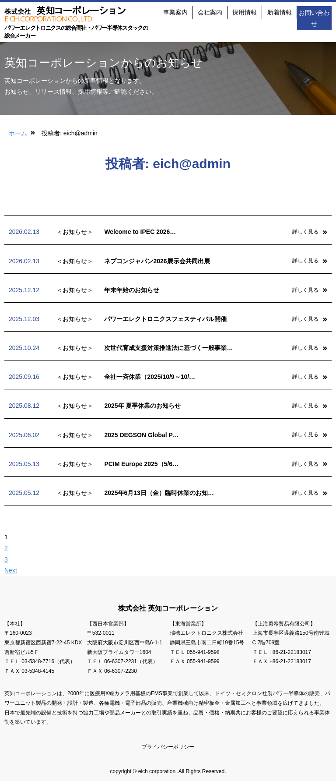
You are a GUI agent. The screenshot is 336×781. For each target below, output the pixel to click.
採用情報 (244, 12)
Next (10, 570)
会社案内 (210, 12)
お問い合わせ (314, 18)
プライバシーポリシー (168, 747)
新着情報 (279, 12)
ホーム (18, 133)
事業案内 (175, 12)
